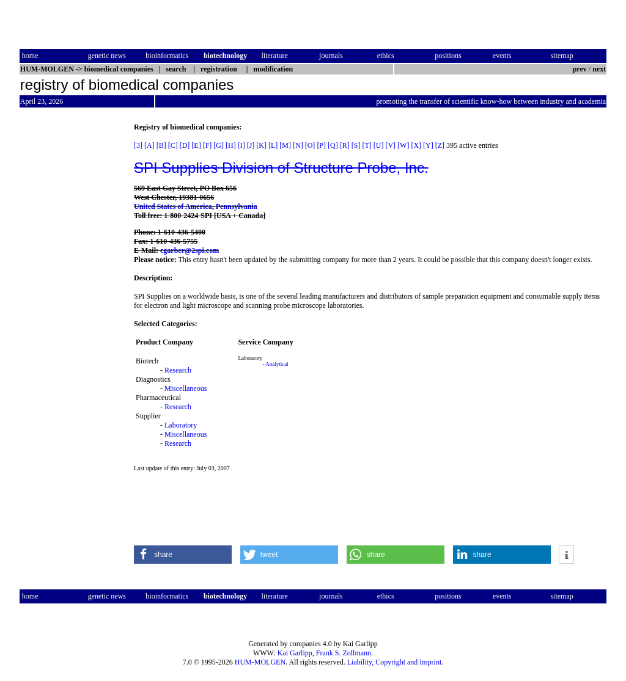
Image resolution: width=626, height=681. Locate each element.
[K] (261, 145)
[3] (138, 145)
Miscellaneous (185, 388)
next (599, 69)
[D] (185, 145)
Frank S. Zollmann (343, 653)
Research (177, 370)
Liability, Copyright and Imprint (394, 662)
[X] (416, 145)
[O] (310, 145)
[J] (251, 145)
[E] (196, 145)
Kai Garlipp (295, 653)
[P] (321, 145)
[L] (273, 145)
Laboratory (180, 425)
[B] (161, 145)
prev (580, 69)
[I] (241, 145)
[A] (149, 145)
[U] (379, 145)
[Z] (439, 145)
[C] (173, 145)
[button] (183, 554)
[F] (207, 145)
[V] (390, 145)
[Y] (428, 145)
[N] (298, 145)
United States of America (173, 206)
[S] (356, 145)
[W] (403, 145)
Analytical (277, 364)
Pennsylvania (236, 206)
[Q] (333, 145)
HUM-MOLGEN (260, 662)
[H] (231, 145)
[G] (218, 145)
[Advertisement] (71, 306)
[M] (285, 145)
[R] (345, 145)
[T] (366, 145)
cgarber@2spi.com (189, 250)
